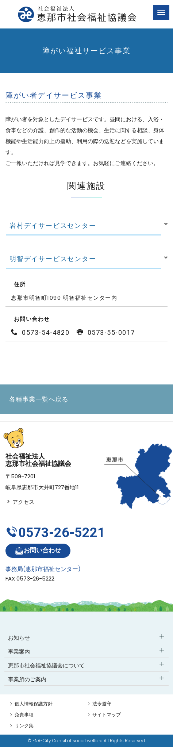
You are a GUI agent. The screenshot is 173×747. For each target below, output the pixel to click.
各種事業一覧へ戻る (38, 399)
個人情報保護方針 (34, 703)
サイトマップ (106, 714)
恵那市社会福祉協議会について (46, 665)
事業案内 (19, 651)
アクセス (19, 502)
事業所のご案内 (27, 679)
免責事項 (24, 714)
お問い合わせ (38, 550)
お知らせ (19, 637)
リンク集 (24, 725)
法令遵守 (101, 703)
